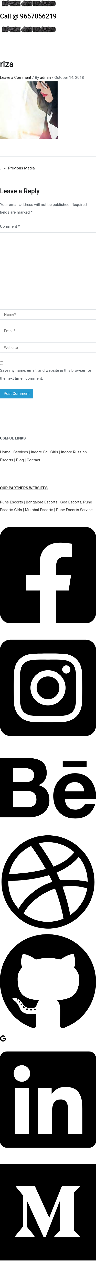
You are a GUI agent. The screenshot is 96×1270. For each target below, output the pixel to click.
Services (20, 452)
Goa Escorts (70, 502)
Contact (33, 460)
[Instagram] (48, 741)
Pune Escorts (11, 502)
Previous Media (19, 168)
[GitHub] (48, 1030)
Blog (20, 460)
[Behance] (48, 829)
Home (5, 452)
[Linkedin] (48, 1153)
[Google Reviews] (3, 1040)
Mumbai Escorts (39, 510)
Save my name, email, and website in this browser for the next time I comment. (45, 374)
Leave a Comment (15, 77)
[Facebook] (48, 629)
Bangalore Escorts (42, 502)
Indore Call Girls (44, 452)
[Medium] (48, 1266)
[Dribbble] (48, 929)
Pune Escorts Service (74, 510)
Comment (10, 226)
